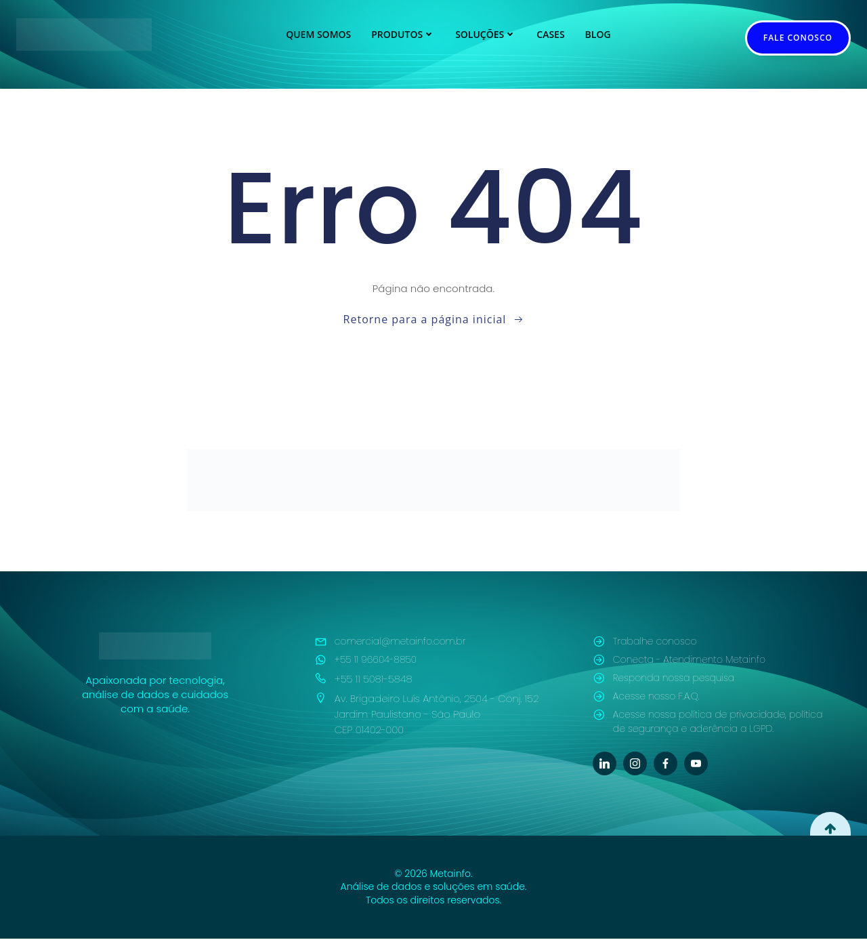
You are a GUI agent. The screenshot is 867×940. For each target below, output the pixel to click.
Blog (598, 34)
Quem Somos (318, 34)
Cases (550, 34)
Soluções (485, 34)
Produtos (403, 34)
